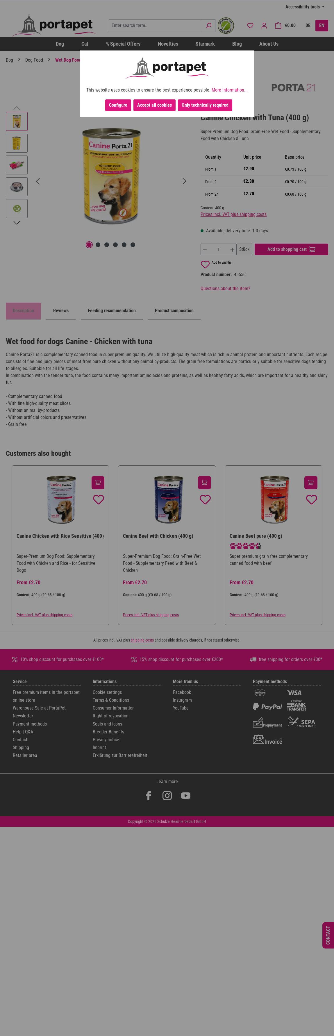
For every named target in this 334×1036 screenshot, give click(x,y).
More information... (230, 90)
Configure (118, 105)
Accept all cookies (154, 105)
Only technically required (205, 105)
